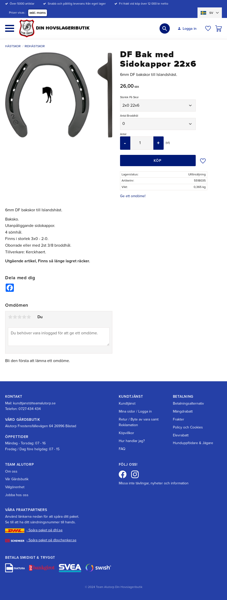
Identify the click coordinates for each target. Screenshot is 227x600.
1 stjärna (10, 317)
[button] (9, 28)
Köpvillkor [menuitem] (126, 433)
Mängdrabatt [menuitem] (183, 411)
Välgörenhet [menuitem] (14, 487)
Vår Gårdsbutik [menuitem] (16, 479)
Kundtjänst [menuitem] (127, 403)
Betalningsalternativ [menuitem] (188, 403)
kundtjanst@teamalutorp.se (34, 403)
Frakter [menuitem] (178, 419)
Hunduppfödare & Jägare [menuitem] (193, 443)
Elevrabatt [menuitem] (181, 435)
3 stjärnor (19, 317)
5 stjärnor (28, 317)
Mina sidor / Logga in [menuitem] (135, 411)
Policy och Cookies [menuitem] (188, 427)
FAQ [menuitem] (122, 449)
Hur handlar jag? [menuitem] (132, 441)
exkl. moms (37, 13)
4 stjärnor (24, 317)
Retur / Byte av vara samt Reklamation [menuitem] (139, 422)
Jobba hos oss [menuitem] (16, 495)
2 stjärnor (15, 317)
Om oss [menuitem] (11, 471)
